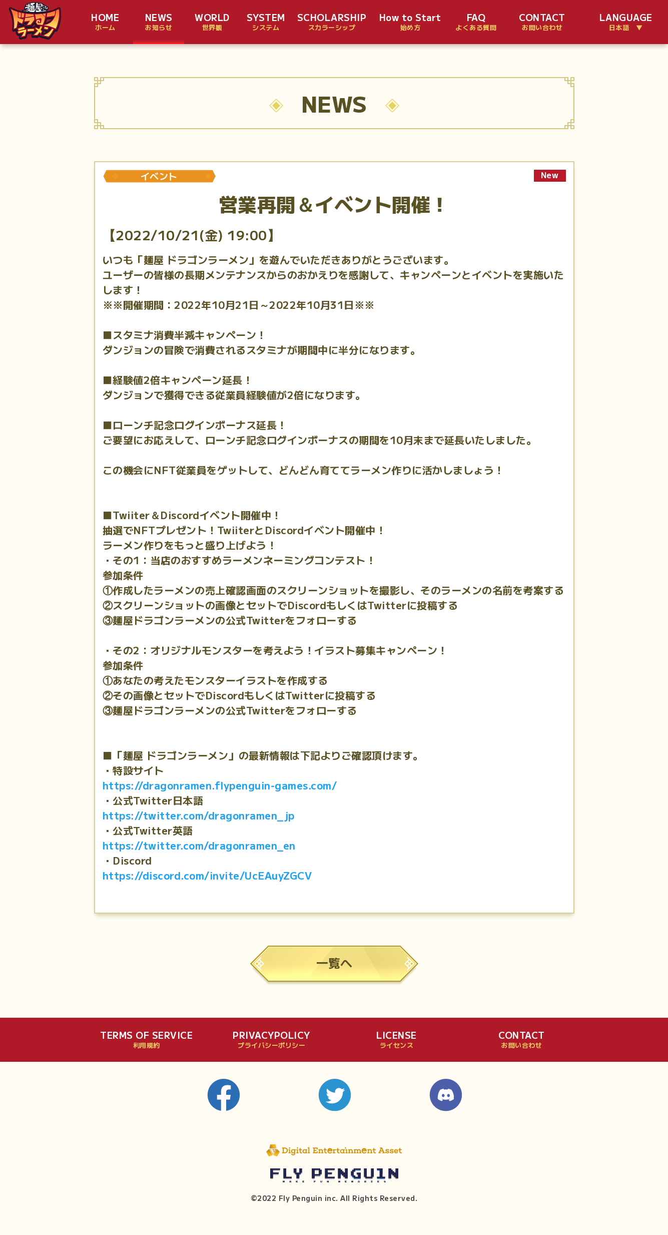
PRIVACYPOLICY (271, 1040)
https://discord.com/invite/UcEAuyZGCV (207, 875)
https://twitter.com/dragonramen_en (199, 845)
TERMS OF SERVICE (146, 1040)
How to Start (410, 22)
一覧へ (334, 962)
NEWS (159, 22)
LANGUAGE (625, 22)
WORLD (212, 22)
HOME (105, 22)
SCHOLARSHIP (332, 22)
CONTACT (542, 22)
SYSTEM (266, 22)
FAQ (476, 22)
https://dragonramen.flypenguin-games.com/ (220, 785)
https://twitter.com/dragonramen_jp (199, 815)
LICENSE (396, 1040)
